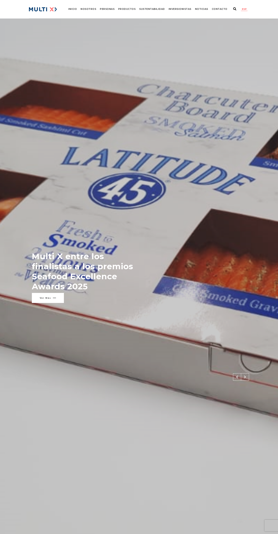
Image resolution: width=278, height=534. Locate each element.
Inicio (72, 9)
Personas (107, 9)
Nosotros (88, 9)
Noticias (201, 9)
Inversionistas (180, 9)
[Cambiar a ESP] (244, 9)
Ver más (48, 298)
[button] (237, 376)
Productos (127, 9)
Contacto (219, 9)
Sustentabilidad (152, 9)
